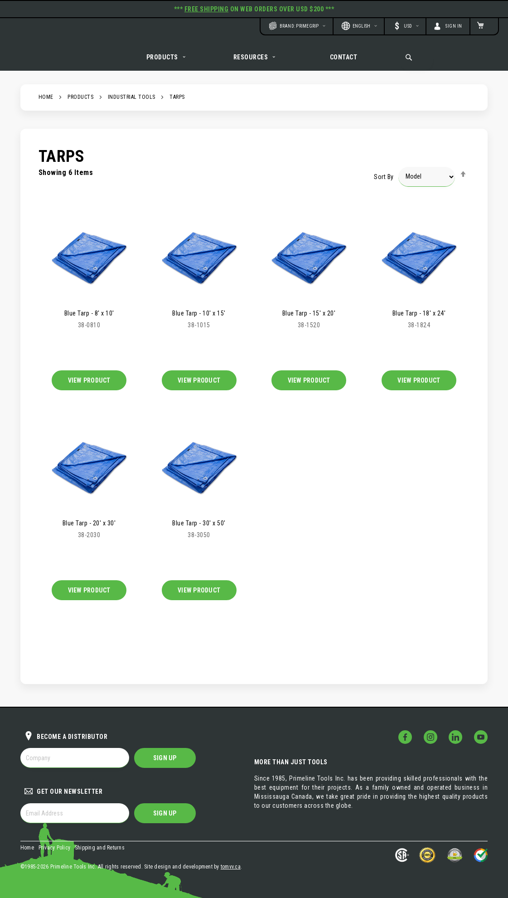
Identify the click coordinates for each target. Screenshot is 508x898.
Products (80, 107)
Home (46, 107)
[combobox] (416, 57)
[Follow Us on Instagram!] (430, 737)
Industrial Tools (131, 107)
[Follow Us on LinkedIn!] (455, 737)
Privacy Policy (55, 848)
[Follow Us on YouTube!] (481, 737)
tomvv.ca (231, 867)
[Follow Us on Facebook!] (405, 737)
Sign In (453, 26)
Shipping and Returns (100, 848)
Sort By (384, 186)
